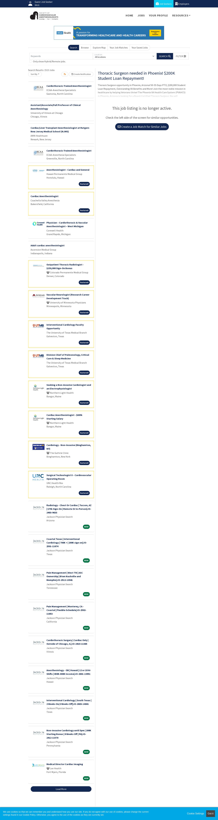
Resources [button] (180, 15)
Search (73, 47)
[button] (181, 56)
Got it (210, 813)
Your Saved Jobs (140, 47)
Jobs (141, 15)
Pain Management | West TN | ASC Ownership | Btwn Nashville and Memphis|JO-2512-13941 (64, 576)
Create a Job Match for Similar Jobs (142, 127)
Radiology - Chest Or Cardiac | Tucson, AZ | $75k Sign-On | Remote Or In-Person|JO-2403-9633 (68, 509)
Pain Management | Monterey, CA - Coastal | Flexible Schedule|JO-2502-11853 (66, 610)
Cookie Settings (195, 813)
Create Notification (81, 74)
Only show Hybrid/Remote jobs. (49, 61)
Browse (85, 47)
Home (129, 15)
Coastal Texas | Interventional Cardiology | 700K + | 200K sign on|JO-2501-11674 (66, 542)
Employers (182, 4)
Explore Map (99, 47)
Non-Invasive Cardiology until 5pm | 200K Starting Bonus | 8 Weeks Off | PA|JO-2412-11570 (68, 734)
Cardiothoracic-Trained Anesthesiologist (68, 85)
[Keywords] (61, 56)
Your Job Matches (119, 47)
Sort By (34, 74)
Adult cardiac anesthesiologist (47, 245)
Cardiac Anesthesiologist (44, 196)
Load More (61, 789)
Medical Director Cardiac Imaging (64, 764)
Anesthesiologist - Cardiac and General (67, 169)
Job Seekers (164, 4)
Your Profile (158, 15)
